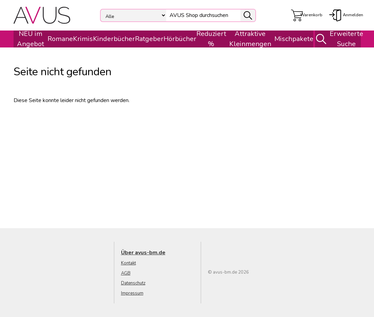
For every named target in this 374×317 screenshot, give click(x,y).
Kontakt (128, 263)
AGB (126, 273)
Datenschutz (133, 283)
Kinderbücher (114, 38)
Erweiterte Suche (337, 39)
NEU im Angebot (30, 39)
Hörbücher (179, 38)
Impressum (132, 293)
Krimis (83, 38)
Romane (60, 38)
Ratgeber (149, 38)
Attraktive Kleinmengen (250, 39)
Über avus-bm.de (143, 252)
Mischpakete (293, 38)
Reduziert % (211, 39)
